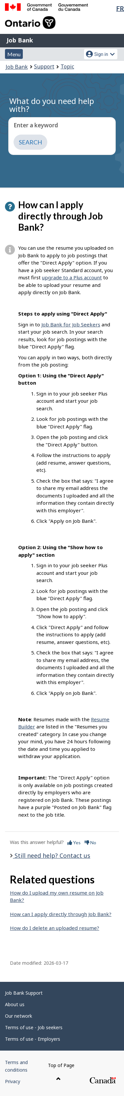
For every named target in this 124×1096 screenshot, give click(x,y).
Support (44, 66)
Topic (67, 66)
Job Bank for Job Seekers (70, 324)
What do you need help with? (51, 104)
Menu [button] (14, 54)
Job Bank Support (24, 993)
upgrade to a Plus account (72, 277)
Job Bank (20, 40)
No (90, 842)
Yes (74, 842)
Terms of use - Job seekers (33, 1027)
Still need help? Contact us (51, 855)
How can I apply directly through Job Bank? (60, 914)
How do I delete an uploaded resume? (54, 928)
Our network (18, 1016)
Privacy (12, 1081)
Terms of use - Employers (32, 1039)
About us (14, 1004)
